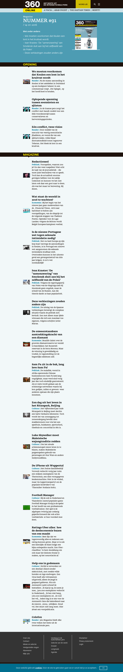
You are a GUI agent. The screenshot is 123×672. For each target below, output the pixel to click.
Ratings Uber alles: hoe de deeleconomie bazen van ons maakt (46, 530)
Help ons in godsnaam (46, 563)
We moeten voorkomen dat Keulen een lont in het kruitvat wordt (48, 74)
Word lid (83, 4)
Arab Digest (62, 10)
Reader (35, 81)
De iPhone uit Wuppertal (48, 465)
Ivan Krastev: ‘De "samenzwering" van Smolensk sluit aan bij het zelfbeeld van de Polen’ (42, 46)
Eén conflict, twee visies (47, 127)
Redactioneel (40, 162)
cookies (38, 668)
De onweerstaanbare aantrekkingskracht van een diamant (47, 334)
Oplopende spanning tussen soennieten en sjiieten (45, 102)
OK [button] (103, 668)
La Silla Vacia (45, 10)
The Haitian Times (81, 10)
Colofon (37, 617)
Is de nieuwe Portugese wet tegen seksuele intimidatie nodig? (46, 235)
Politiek (35, 165)
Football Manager (43, 495)
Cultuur (36, 409)
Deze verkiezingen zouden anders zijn (44, 53)
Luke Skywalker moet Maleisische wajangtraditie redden (46, 438)
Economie (36, 203)
